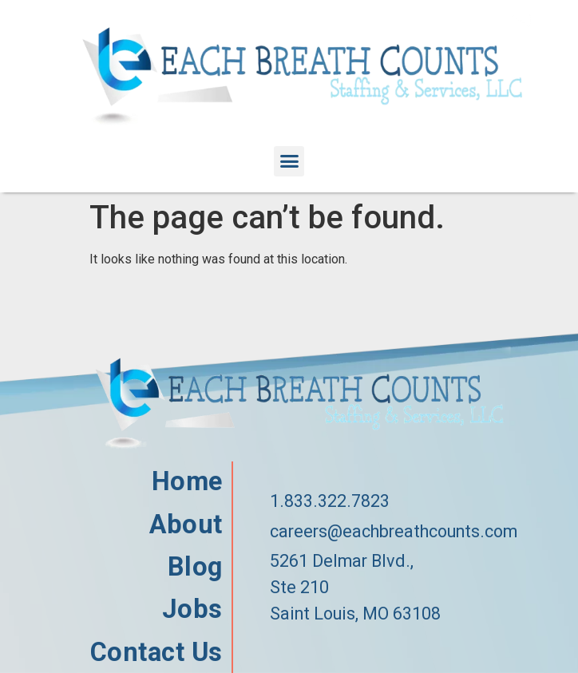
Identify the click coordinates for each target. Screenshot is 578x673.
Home (187, 481)
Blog (195, 567)
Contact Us (156, 652)
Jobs (192, 609)
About (186, 525)
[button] (289, 161)
